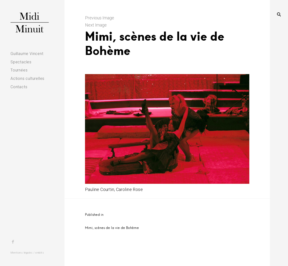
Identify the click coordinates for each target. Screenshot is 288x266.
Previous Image (99, 17)
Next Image (96, 24)
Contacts (19, 87)
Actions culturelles (27, 78)
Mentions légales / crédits (27, 252)
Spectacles (21, 62)
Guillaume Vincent (27, 53)
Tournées (19, 70)
